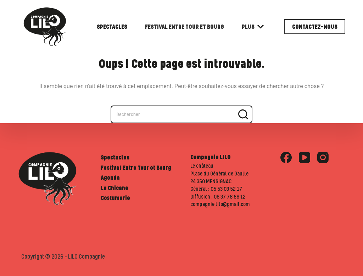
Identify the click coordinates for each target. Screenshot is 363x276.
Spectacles (112, 26)
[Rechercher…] (173, 114)
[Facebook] (286, 157)
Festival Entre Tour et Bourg (184, 26)
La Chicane (114, 188)
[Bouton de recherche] (243, 114)
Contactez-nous (314, 26)
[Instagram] (323, 157)
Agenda (110, 177)
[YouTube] (304, 157)
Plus (253, 26)
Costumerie (115, 198)
